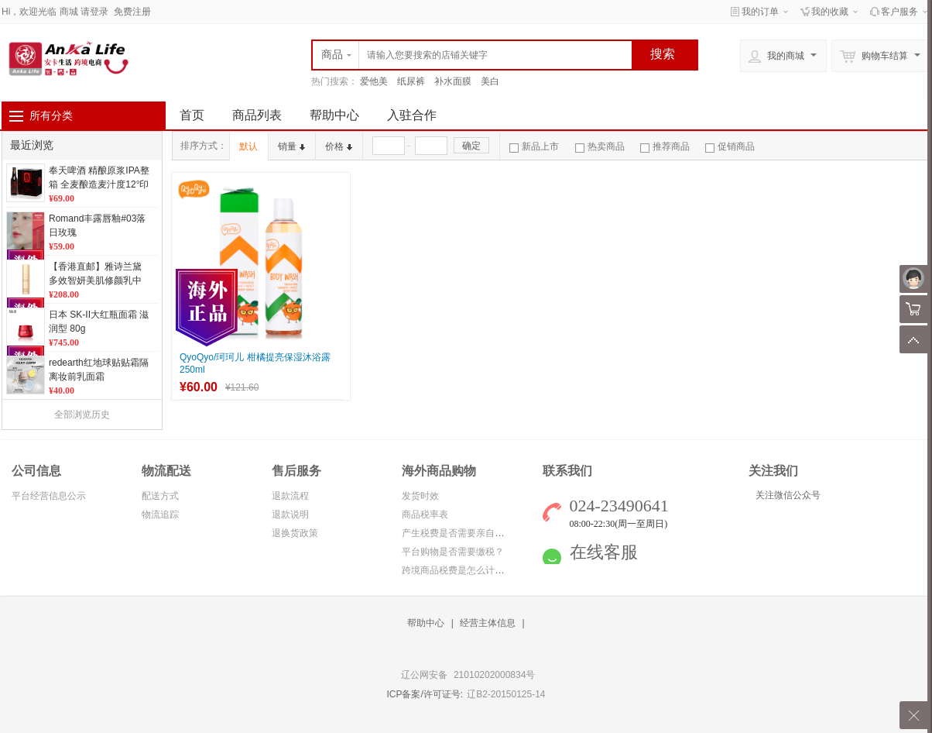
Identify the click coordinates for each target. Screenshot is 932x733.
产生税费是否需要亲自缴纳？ (462, 533)
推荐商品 (665, 146)
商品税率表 (425, 514)
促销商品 (730, 146)
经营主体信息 (488, 623)
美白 (490, 81)
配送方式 (160, 495)
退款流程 (290, 495)
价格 (338, 146)
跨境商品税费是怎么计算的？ (462, 570)
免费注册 (132, 11)
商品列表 (257, 115)
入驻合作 (412, 115)
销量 (291, 146)
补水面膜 (452, 81)
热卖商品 (600, 146)
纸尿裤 (411, 81)
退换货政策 (295, 533)
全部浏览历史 (82, 414)
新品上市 (534, 146)
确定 (471, 145)
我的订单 (760, 11)
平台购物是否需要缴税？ (453, 551)
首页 (192, 115)
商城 (69, 11)
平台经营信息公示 (49, 495)
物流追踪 (160, 514)
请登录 (94, 11)
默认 (248, 146)
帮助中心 (334, 115)
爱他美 (374, 81)
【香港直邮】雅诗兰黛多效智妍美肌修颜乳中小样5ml (95, 280)
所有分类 (51, 115)
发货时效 (420, 495)
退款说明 (290, 514)
